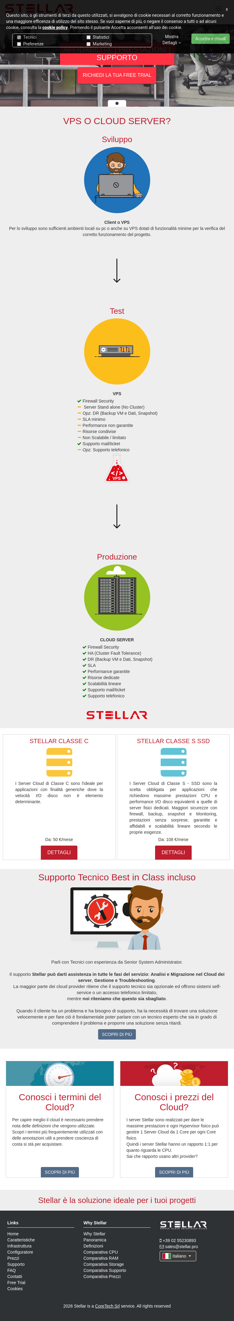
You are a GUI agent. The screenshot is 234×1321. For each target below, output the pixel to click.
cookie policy (55, 27)
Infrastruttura (19, 1246)
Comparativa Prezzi (102, 1276)
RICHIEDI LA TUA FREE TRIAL (117, 75)
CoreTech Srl (107, 1306)
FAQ (11, 1270)
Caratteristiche (21, 1239)
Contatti (14, 1276)
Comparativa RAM (100, 1258)
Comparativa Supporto (104, 1270)
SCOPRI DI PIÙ (117, 1034)
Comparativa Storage (103, 1264)
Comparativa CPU (100, 1252)
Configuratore (20, 1252)
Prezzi (13, 1258)
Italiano (176, 1256)
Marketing (99, 43)
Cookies (15, 1288)
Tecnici (27, 37)
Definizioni (93, 1246)
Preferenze (30, 43)
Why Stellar (94, 1233)
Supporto (16, 1264)
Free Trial (16, 1282)
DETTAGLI (59, 852)
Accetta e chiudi (210, 38)
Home (13, 1233)
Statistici (98, 37)
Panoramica (94, 1239)
